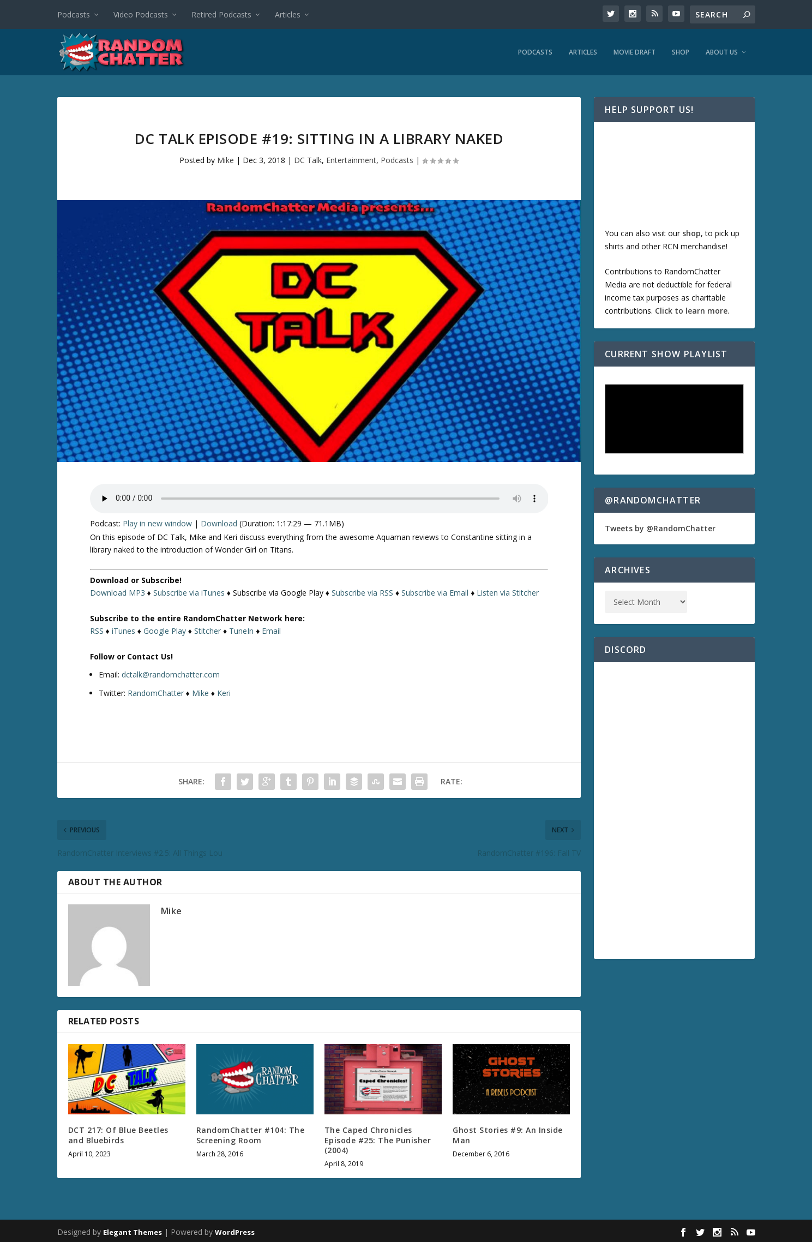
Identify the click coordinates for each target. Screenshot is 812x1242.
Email (271, 628)
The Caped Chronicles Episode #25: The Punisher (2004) (377, 1137)
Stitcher (207, 628)
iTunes (123, 628)
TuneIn (241, 628)
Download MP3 (117, 590)
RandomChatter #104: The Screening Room (250, 1132)
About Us (722, 49)
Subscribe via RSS (362, 590)
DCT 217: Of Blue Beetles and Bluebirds (118, 1132)
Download (219, 520)
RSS (97, 628)
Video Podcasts (140, 14)
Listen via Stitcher (508, 590)
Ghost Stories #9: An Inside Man (508, 1132)
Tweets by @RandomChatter (660, 525)
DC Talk (308, 157)
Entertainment (351, 157)
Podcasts (73, 14)
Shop (680, 49)
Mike (225, 157)
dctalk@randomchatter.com (171, 672)
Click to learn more (691, 308)
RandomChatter (156, 690)
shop (691, 230)
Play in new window (157, 520)
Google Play (164, 628)
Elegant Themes (132, 1229)
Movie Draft (634, 49)
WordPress (235, 1229)
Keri (224, 690)
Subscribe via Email (434, 590)
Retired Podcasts (221, 14)
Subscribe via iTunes (189, 590)
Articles (287, 14)
